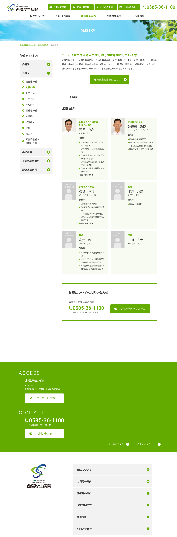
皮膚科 (29, 116)
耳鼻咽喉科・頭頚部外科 (32, 141)
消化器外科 (31, 81)
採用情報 (140, 16)
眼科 (28, 128)
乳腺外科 (30, 87)
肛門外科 (30, 93)
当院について (37, 16)
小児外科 (30, 99)
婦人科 (29, 133)
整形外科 (30, 104)
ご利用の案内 (63, 16)
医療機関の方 (114, 16)
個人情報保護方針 (28, 529)
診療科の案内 (88, 16)
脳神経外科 (31, 110)
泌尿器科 (30, 122)
